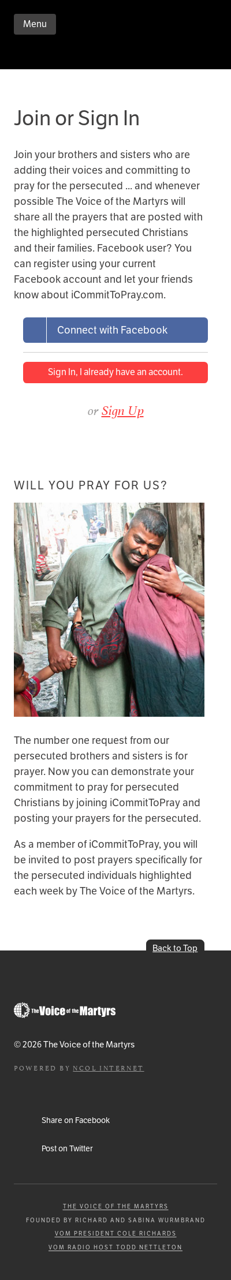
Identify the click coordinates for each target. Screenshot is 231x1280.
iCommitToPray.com (83, 54)
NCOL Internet (108, 1067)
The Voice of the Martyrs (116, 1206)
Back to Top (175, 947)
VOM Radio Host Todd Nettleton (115, 1247)
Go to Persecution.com (65, 1010)
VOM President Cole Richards (116, 1233)
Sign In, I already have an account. (115, 372)
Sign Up (123, 410)
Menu (35, 24)
